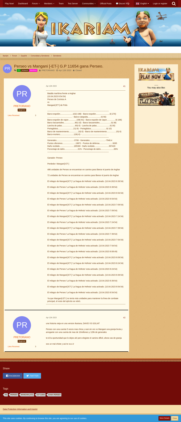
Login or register (160, 3)
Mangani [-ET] (27, 395)
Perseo (13, 395)
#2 (124, 317)
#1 (124, 86)
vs (6, 395)
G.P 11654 (41, 395)
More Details (164, 418)
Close (175, 418)
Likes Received (13, 115)
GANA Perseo (54, 395)
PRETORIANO (48, 70)
